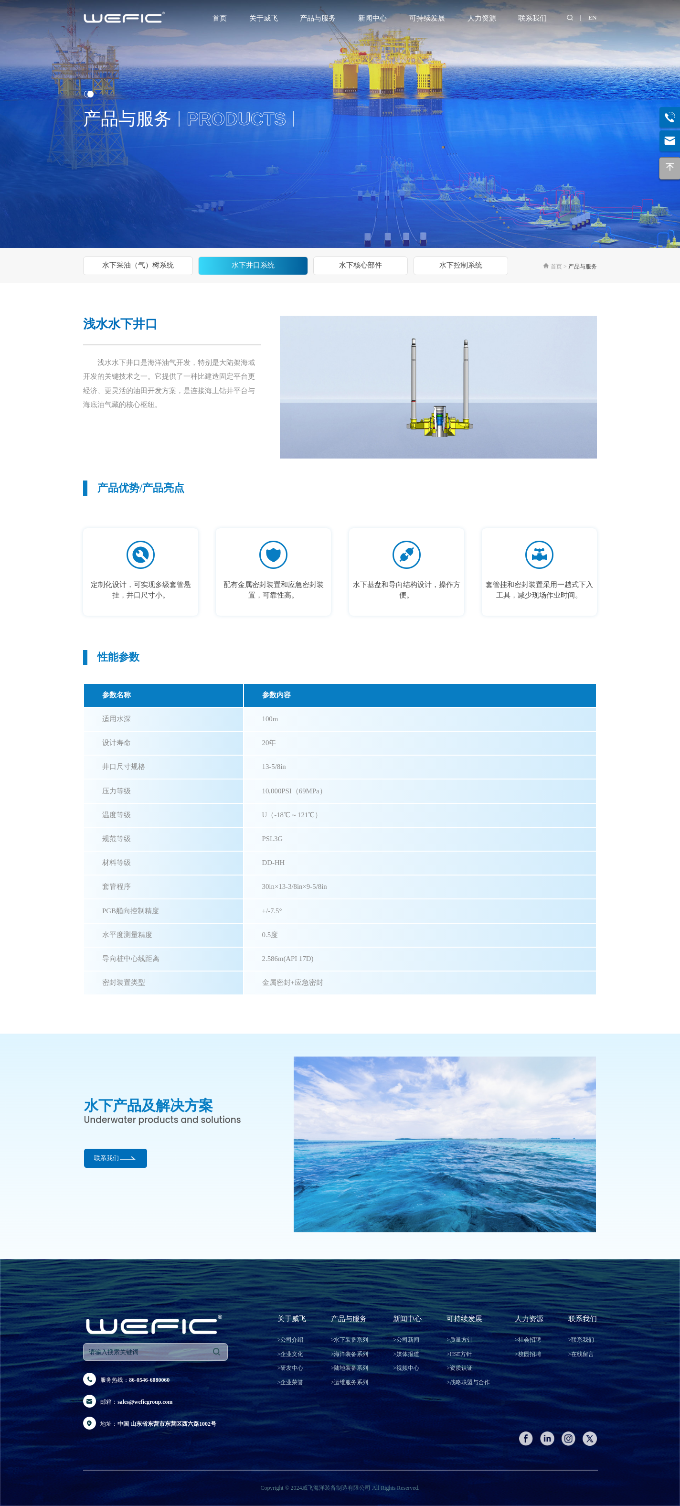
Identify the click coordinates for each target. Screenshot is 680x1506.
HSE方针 (459, 1354)
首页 (219, 18)
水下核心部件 (360, 265)
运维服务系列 (350, 1382)
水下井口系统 (253, 265)
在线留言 (581, 1354)
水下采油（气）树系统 (138, 265)
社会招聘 (528, 1339)
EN (592, 17)
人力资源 (482, 18)
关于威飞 (263, 18)
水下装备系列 (350, 1339)
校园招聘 (528, 1354)
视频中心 (406, 1368)
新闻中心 (372, 18)
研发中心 (290, 1368)
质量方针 (459, 1339)
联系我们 (532, 18)
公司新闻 (406, 1339)
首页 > (559, 266)
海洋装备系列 (350, 1354)
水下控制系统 (460, 265)
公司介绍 (290, 1339)
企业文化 (290, 1354)
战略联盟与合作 (468, 1382)
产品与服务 (318, 18)
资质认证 (459, 1368)
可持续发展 (427, 18)
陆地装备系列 (350, 1368)
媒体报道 (406, 1354)
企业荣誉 (290, 1382)
